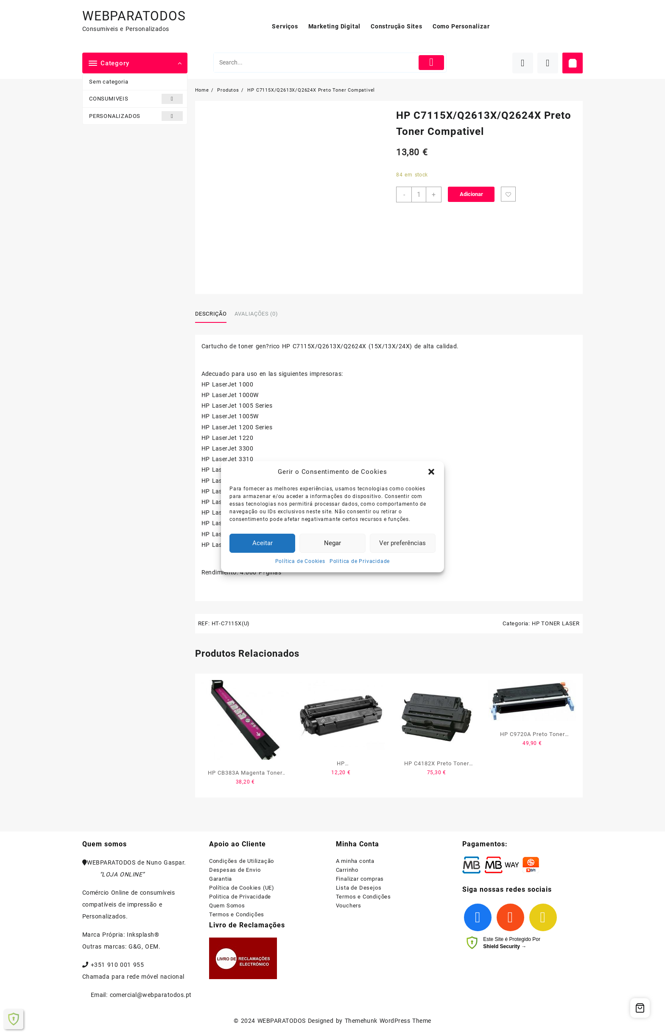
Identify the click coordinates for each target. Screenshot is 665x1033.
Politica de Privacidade (360, 561)
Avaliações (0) (256, 314)
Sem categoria (108, 81)
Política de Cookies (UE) (241, 888)
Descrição (211, 314)
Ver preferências (402, 543)
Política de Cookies (300, 561)
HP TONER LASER (556, 623)
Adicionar (471, 194)
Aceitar (262, 543)
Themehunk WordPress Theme (388, 1020)
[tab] (214, 314)
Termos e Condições (236, 914)
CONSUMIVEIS (136, 99)
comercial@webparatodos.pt (151, 994)
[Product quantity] (418, 194)
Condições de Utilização (241, 861)
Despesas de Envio (235, 870)
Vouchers (348, 905)
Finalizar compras (360, 879)
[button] (431, 472)
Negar (332, 543)
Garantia (220, 879)
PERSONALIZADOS (136, 116)
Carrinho (347, 870)
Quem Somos (227, 905)
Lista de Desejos (359, 888)
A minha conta (355, 861)
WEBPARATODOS (134, 15)
